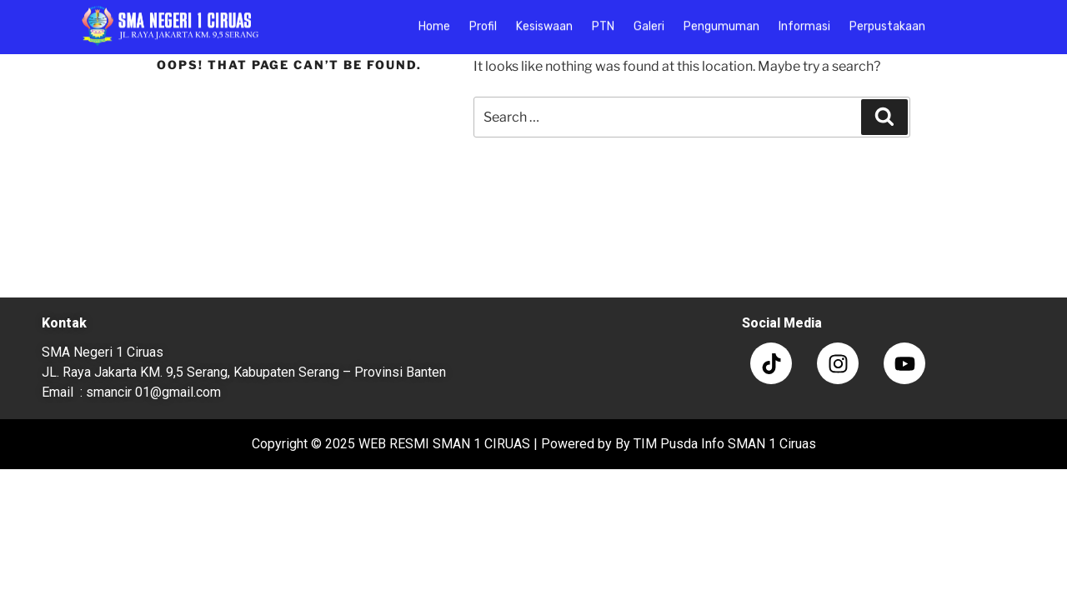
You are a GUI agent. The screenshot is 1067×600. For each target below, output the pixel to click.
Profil (483, 21)
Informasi (804, 21)
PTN (603, 21)
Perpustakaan (887, 21)
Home (434, 21)
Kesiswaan (544, 21)
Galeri (649, 21)
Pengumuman (721, 21)
